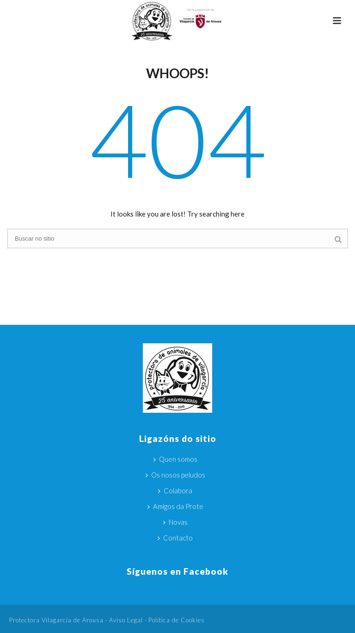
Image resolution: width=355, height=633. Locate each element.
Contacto (175, 538)
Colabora (175, 490)
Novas (175, 522)
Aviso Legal (126, 620)
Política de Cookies (176, 620)
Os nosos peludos (175, 475)
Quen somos (175, 459)
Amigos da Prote (175, 506)
